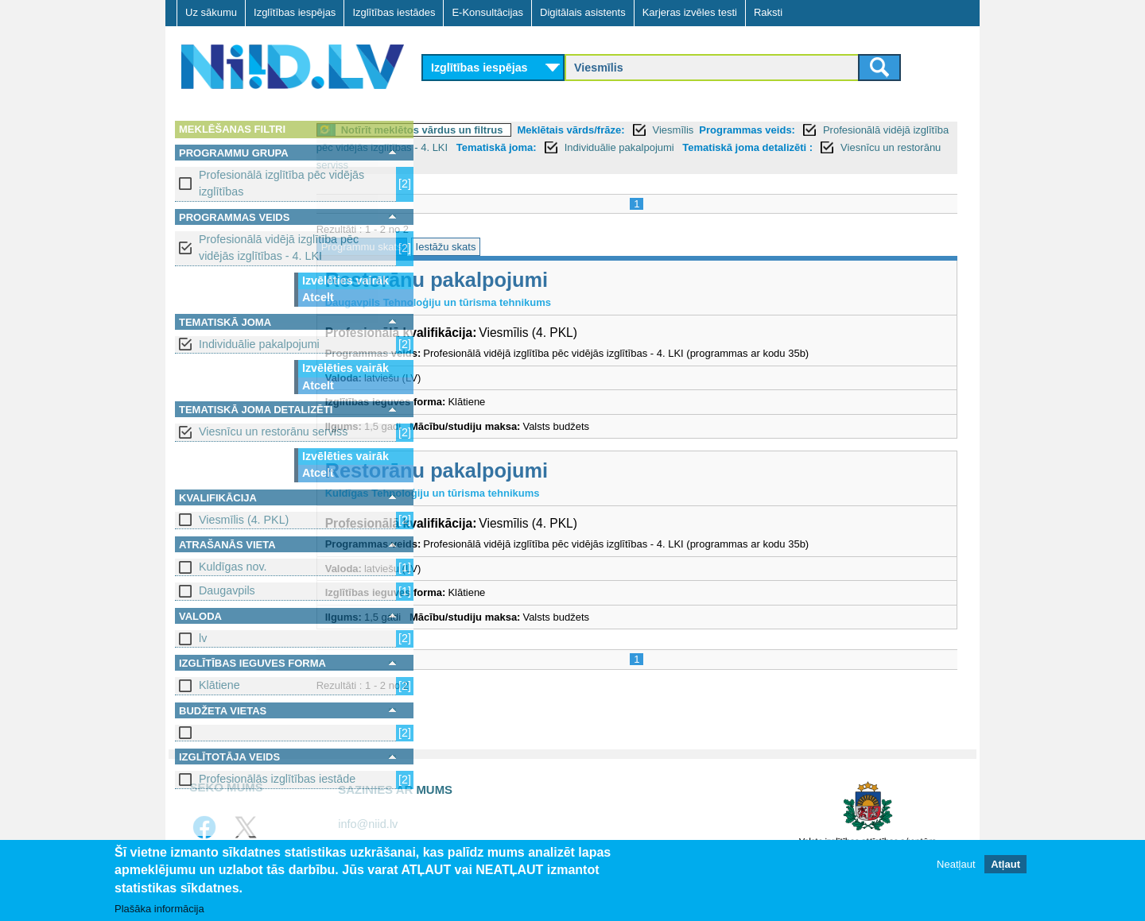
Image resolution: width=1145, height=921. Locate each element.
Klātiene (219, 685)
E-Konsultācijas (487, 12)
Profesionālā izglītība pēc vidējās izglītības (281, 183)
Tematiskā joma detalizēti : (555, 165)
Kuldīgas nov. (233, 566)
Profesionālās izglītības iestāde (277, 778)
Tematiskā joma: (793, 147)
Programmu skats (471, 247)
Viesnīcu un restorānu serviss (273, 431)
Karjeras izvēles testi (689, 12)
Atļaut (1005, 864)
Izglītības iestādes (393, 12)
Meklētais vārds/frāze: (681, 130)
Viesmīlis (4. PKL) (244, 519)
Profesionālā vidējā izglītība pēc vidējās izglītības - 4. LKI (279, 247)
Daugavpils (227, 590)
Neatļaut (956, 864)
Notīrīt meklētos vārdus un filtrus (532, 130)
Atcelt (318, 297)
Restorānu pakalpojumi (546, 280)
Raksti (768, 12)
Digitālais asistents (583, 12)
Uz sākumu (211, 12)
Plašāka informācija (159, 909)
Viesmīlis (783, 130)
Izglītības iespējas (295, 12)
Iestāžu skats (556, 247)
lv (203, 638)
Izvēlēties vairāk (345, 280)
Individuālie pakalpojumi (259, 344)
